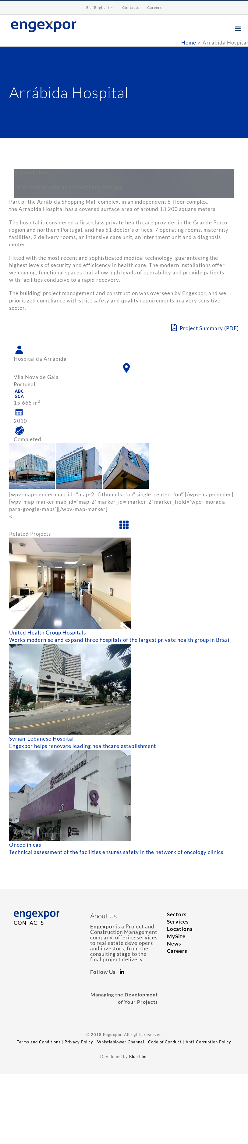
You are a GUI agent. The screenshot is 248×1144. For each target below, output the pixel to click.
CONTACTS (29, 923)
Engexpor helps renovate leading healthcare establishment (82, 746)
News (174, 943)
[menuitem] (100, 7)
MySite (176, 936)
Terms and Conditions (39, 1041)
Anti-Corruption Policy (208, 1041)
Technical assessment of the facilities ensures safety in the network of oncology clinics (116, 852)
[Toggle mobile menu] (238, 29)
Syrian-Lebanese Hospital (41, 738)
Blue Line (138, 1056)
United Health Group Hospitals (47, 632)
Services (178, 921)
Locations (180, 929)
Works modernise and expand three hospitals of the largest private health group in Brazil (120, 640)
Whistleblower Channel (120, 1041)
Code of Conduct (165, 1041)
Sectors (176, 914)
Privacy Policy (79, 1041)
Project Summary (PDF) (205, 328)
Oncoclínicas (25, 845)
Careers (177, 951)
